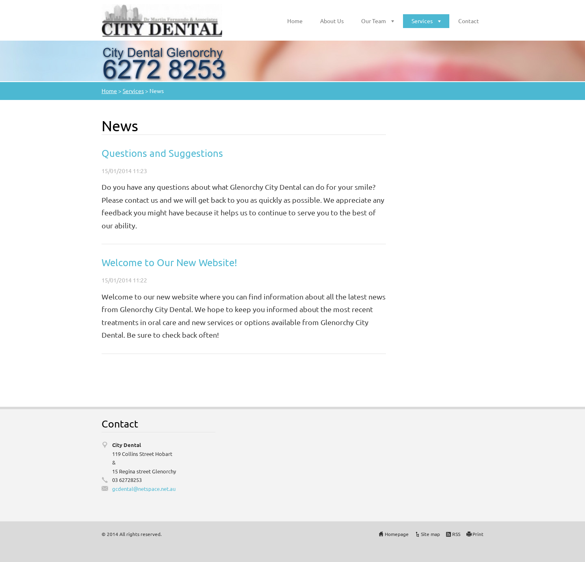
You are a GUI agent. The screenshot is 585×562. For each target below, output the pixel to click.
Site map (430, 534)
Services (422, 20)
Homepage (397, 534)
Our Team (373, 20)
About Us (332, 20)
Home (295, 20)
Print (477, 534)
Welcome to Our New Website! (169, 262)
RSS (456, 534)
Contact (468, 20)
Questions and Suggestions (162, 153)
